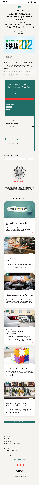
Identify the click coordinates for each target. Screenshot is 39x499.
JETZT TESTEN (19, 99)
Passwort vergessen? (12, 135)
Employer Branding (10, 159)
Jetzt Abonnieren (19, 459)
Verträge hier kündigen (11, 450)
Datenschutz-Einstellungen (12, 443)
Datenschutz (8, 441)
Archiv (30, 159)
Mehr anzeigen (19, 421)
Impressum (7, 436)
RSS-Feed (6, 446)
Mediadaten (7, 448)
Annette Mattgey (21, 31)
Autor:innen (7, 440)
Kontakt (6, 434)
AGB (5, 445)
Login (19, 139)
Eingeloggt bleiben (13, 143)
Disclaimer (7, 438)
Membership (22, 159)
